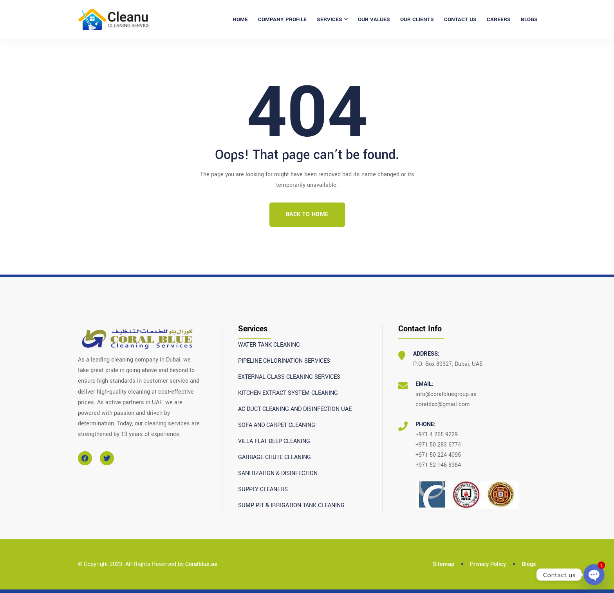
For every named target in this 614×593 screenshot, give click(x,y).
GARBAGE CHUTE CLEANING (274, 457)
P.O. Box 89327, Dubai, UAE (447, 364)
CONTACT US (460, 19)
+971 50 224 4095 (438, 455)
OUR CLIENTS (417, 19)
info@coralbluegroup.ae (446, 394)
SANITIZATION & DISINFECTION (278, 473)
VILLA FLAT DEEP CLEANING (274, 441)
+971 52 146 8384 (438, 465)
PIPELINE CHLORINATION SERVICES (284, 361)
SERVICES (329, 19)
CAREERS (499, 19)
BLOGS (529, 19)
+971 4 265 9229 (436, 434)
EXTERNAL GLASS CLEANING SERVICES (289, 377)
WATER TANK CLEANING (269, 345)
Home (240, 19)
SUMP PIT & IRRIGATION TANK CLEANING (291, 505)
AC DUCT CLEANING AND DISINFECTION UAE (295, 409)
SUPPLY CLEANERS (263, 489)
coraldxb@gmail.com (442, 404)
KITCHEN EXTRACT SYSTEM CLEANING (288, 393)
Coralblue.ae (201, 564)
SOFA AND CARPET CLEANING (276, 425)
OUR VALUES (374, 19)
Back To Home (307, 214)
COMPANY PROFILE (282, 19)
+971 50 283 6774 (438, 445)
